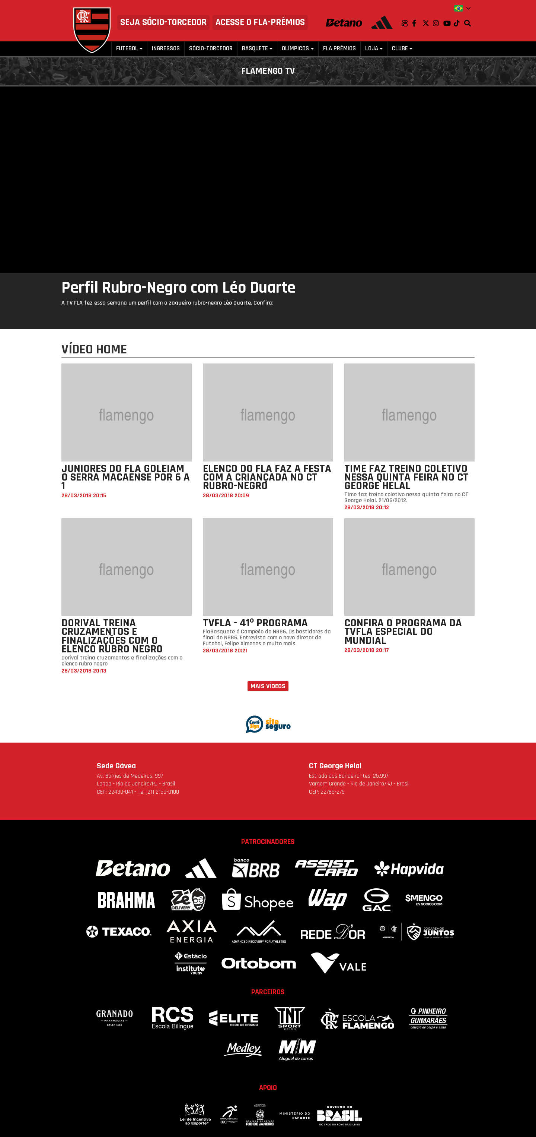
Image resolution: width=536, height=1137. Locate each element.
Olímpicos (295, 49)
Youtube (448, 23)
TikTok (459, 23)
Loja (371, 49)
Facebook (417, 23)
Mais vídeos (268, 686)
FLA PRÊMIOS (339, 49)
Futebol (127, 49)
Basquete (255, 49)
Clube (400, 49)
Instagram (438, 23)
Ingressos (166, 49)
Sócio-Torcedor (211, 49)
